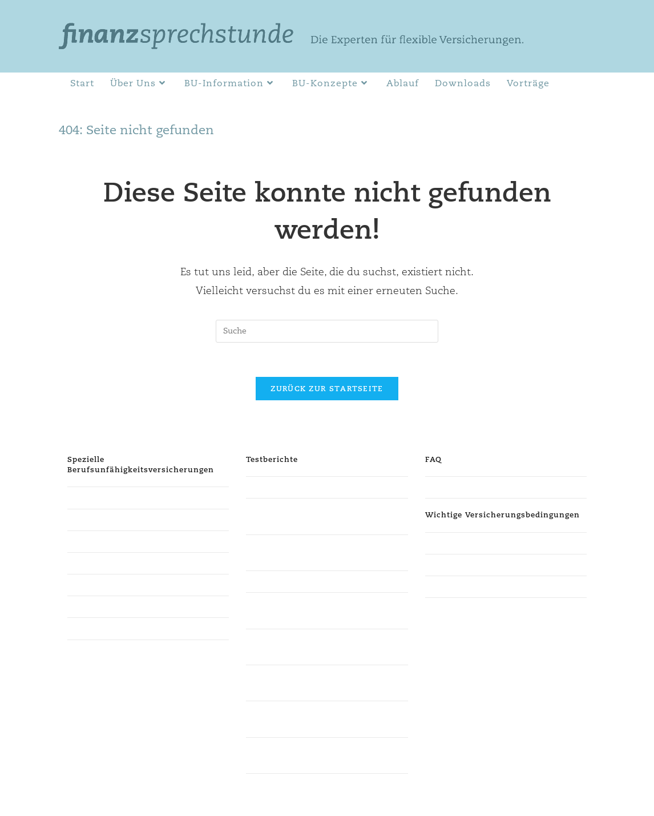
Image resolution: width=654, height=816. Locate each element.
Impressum (495, 803)
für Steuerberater (100, 519)
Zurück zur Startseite (327, 388)
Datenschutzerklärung (431, 803)
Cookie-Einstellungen (558, 803)
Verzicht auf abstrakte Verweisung (490, 543)
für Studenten (94, 497)
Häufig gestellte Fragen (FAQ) (481, 487)
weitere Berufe (95, 628)
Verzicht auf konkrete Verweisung (490, 565)
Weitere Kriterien (458, 586)
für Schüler (88, 585)
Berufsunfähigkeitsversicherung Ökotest (324, 581)
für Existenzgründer (106, 563)
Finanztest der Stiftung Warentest (311, 487)
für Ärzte (84, 541)
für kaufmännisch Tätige (114, 606)
